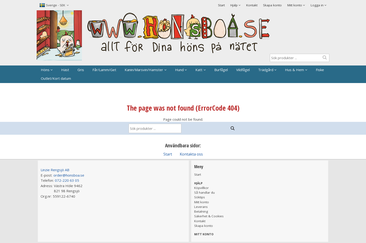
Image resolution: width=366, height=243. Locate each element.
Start (221, 5)
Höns (45, 69)
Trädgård (265, 69)
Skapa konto (272, 5)
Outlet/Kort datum (56, 78)
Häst (65, 69)
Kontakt (251, 5)
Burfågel (221, 69)
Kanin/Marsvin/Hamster (144, 69)
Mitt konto (201, 202)
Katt (198, 69)
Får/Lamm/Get (104, 69)
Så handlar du (204, 192)
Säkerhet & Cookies (209, 216)
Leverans (201, 207)
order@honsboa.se (68, 175)
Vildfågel (243, 69)
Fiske (320, 69)
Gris (80, 69)
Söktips (199, 197)
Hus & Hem (294, 69)
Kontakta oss (191, 154)
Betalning (201, 211)
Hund (179, 69)
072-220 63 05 (67, 180)
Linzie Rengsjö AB (55, 169)
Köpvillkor (201, 188)
